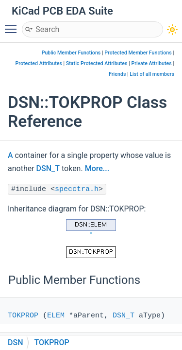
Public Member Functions (71, 53)
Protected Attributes (39, 63)
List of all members (152, 74)
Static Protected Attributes (97, 63)
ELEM (56, 316)
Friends (117, 74)
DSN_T (48, 168)
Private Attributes (151, 63)
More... (97, 168)
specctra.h (77, 189)
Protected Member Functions (138, 53)
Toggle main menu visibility (13, 25)
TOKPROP (23, 316)
